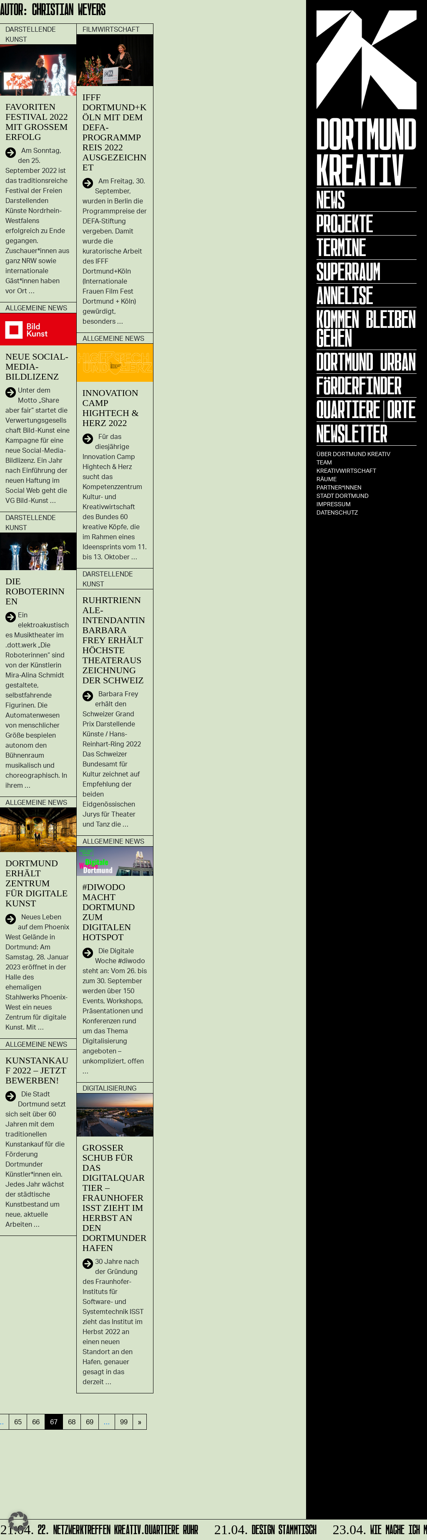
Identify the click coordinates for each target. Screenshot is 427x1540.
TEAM (324, 462)
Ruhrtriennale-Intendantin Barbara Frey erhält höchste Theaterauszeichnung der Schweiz (114, 640)
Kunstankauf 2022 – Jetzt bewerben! (36, 1070)
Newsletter (351, 433)
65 (18, 1421)
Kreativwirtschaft (346, 470)
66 (36, 1421)
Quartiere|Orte (366, 409)
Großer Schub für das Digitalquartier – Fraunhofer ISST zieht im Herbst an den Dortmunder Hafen (115, 1197)
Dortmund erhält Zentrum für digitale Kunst (36, 883)
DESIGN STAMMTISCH (264, 1528)
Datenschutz (337, 512)
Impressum (333, 503)
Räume (326, 478)
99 (124, 1421)
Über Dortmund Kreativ (353, 453)
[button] (18, 1521)
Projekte (344, 223)
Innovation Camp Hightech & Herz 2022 (111, 408)
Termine (341, 247)
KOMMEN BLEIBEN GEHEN (366, 328)
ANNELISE (344, 295)
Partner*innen (339, 487)
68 (71, 1421)
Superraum (348, 271)
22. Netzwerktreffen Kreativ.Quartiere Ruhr (100, 1528)
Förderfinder (359, 385)
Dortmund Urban (366, 361)
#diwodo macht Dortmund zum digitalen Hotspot (109, 912)
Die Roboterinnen (35, 591)
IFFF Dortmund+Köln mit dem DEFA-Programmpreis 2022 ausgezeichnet (115, 132)
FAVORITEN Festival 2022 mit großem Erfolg (36, 121)
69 (89, 1421)
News (330, 199)
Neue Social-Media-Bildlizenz (36, 366)
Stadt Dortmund (342, 495)
